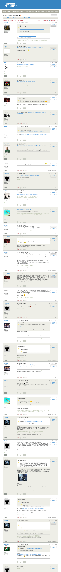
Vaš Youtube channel (21, 46)
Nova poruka (54, 15)
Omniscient (7, 173)
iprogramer (6, 544)
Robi (5, 62)
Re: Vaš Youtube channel (22, 22)
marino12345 (7, 95)
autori (52, 11)
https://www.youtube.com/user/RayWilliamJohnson (33, 508)
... (13, 20)
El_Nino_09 (7, 143)
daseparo (6, 320)
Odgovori (53, 24)
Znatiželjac (6, 79)
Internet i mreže (15, 11)
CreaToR (6, 417)
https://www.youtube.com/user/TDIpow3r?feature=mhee (32, 131)
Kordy (5, 46)
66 (15, 20)
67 (17, 20)
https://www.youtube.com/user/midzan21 (27, 36)
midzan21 (6, 22)
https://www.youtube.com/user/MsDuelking (26, 81)
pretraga (56, 11)
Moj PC (5, 43)
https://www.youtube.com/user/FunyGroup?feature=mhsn (29, 554)
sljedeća (22, 20)
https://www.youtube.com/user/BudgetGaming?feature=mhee (30, 47)
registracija (31, 11)
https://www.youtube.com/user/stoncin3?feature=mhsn (28, 228)
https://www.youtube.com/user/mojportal (25, 64)
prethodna (5, 20)
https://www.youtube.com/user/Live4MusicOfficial (27, 194)
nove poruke (48, 11)
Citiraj (53, 49)
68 (18, 20)
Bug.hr (4, 11)
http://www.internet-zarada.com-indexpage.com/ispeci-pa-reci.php (30, 365)
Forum (8, 11)
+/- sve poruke (39, 20)
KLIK (21, 326)
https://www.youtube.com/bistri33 (24, 209)
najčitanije (42, 11)
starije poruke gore (54, 20)
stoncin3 (6, 162)
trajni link (49, 43)
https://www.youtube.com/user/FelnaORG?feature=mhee (32, 29)
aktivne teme (37, 11)
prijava (27, 11)
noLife (5, 190)
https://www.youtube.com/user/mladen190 (30, 175)
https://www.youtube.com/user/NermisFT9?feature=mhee (29, 145)
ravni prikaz (46, 20)
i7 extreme (6, 111)
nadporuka (54, 43)
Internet (21, 11)
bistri (5, 208)
